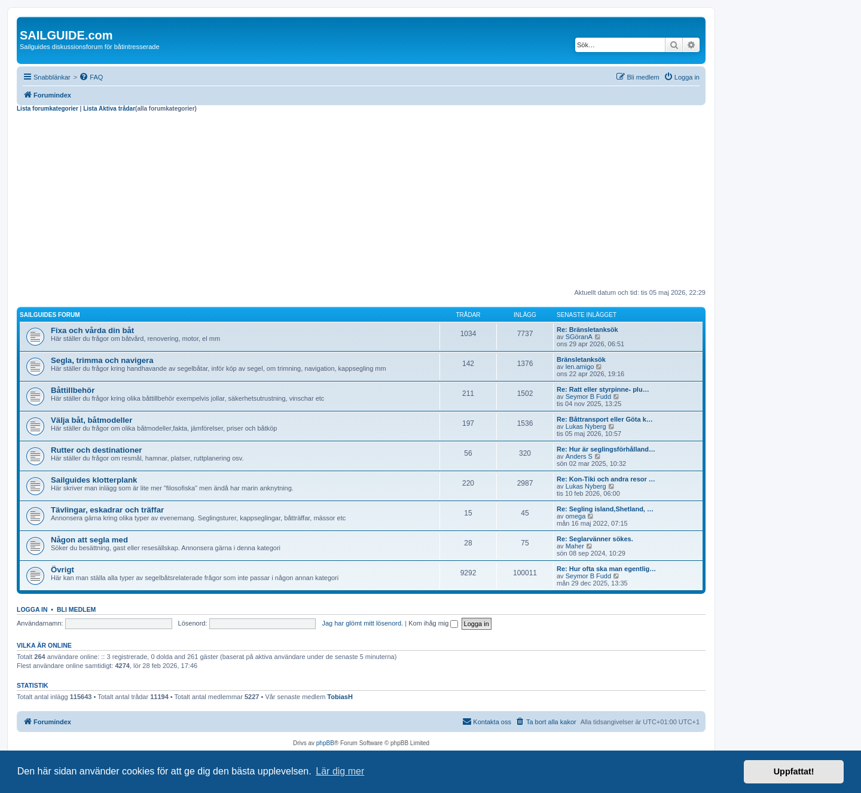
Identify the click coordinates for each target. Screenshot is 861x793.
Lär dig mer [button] (340, 771)
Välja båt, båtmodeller (91, 420)
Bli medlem (76, 609)
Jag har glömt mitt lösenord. (362, 623)
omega (576, 516)
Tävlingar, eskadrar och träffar (107, 509)
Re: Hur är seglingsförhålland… (606, 449)
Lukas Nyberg (586, 426)
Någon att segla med (89, 539)
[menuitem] (91, 77)
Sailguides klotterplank (94, 479)
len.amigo (580, 366)
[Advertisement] (361, 202)
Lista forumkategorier (47, 108)
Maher (575, 546)
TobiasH (340, 696)
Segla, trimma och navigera (102, 360)
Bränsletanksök (581, 359)
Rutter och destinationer (96, 450)
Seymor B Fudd (588, 396)
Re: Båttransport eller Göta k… (605, 419)
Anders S (579, 456)
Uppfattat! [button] (794, 771)
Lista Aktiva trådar (109, 108)
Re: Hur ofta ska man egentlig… (606, 568)
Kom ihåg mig (433, 623)
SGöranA (579, 336)
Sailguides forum (50, 315)
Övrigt (62, 569)
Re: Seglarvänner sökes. (595, 538)
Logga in (32, 609)
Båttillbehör (72, 390)
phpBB (325, 743)
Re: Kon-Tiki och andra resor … (606, 479)
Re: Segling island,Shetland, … (605, 509)
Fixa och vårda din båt (92, 330)
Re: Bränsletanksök (587, 329)
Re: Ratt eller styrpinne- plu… (603, 389)
